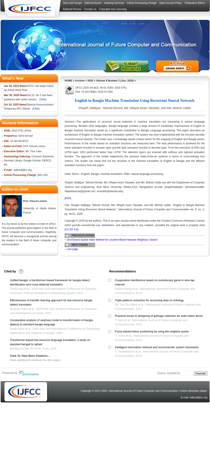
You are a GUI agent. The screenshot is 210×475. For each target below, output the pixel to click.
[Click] (42, 99)
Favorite (201, 373)
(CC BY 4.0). (72, 229)
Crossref (36, 156)
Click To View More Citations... (30, 355)
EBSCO (46, 160)
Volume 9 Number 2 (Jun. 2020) (115, 80)
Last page (72, 249)
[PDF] (68, 198)
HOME (68, 80)
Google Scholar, (32, 160)
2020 (90, 80)
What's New (12, 78)
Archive (79, 80)
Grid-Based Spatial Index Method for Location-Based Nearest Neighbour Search (112, 239)
